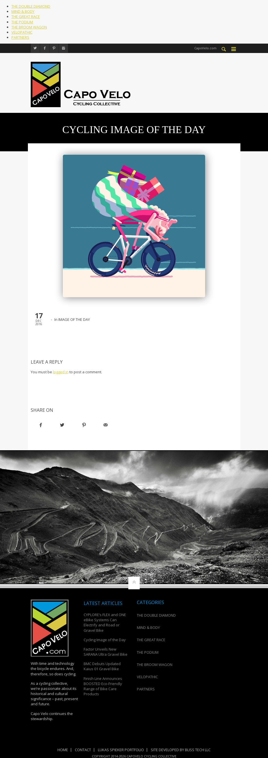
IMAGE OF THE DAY (74, 319)
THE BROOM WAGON (29, 27)
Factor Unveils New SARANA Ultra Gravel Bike (105, 651)
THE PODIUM (22, 22)
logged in (61, 371)
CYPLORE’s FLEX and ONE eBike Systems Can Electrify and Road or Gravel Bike (105, 622)
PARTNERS (20, 37)
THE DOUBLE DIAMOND (30, 6)
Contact (83, 749)
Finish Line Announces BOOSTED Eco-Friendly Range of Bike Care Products (103, 686)
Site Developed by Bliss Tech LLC (181, 749)
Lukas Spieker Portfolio (121, 749)
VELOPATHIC (21, 32)
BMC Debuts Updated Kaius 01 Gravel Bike (102, 666)
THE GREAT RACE (25, 16)
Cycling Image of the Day (105, 639)
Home (62, 749)
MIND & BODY (22, 11)
